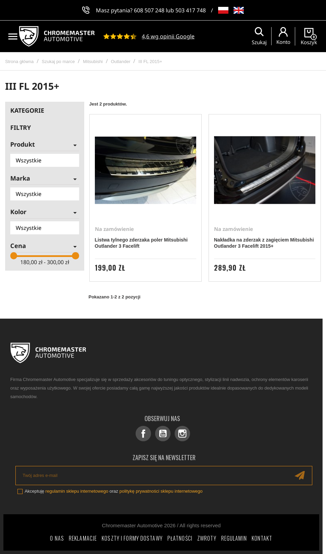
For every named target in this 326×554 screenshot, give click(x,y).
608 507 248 (149, 10)
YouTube (162, 433)
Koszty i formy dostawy (132, 538)
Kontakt (262, 538)
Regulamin (234, 538)
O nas (57, 538)
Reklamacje (83, 538)
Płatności (179, 538)
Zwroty (206, 538)
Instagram (182, 433)
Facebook (143, 433)
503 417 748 (190, 10)
